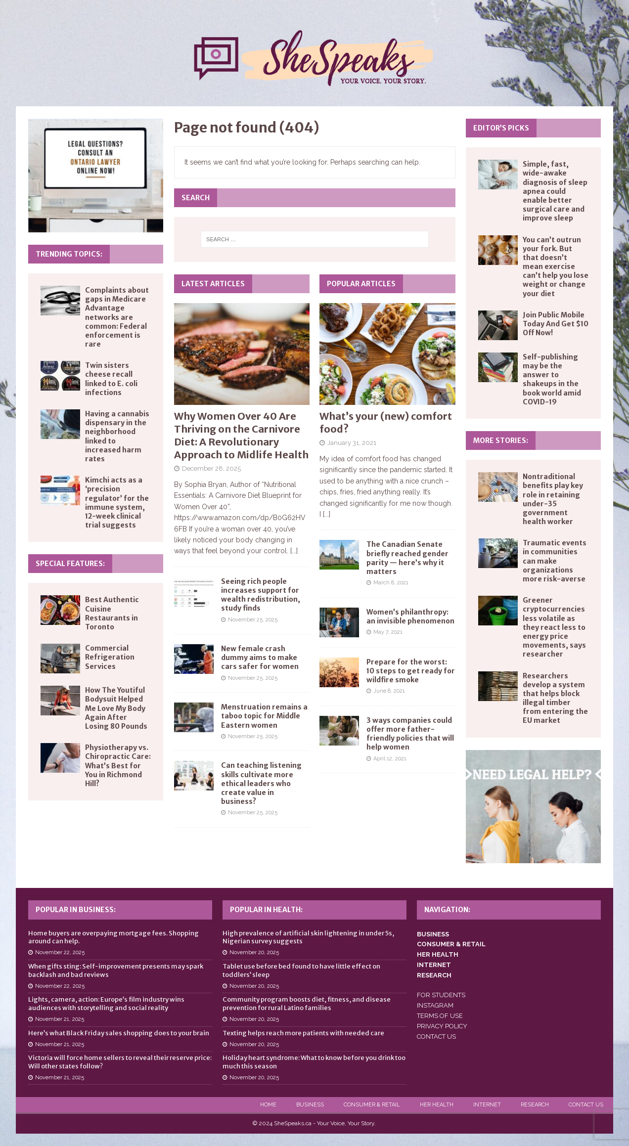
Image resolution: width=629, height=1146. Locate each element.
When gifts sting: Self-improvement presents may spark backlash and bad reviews (115, 970)
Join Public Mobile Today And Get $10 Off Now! (555, 323)
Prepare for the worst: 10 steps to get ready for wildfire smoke (410, 671)
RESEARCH (434, 975)
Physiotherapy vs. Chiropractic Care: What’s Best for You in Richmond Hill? (118, 765)
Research (535, 1105)
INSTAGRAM (435, 1005)
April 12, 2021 (389, 758)
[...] (294, 551)
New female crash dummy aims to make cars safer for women (260, 657)
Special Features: (70, 563)
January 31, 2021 (351, 442)
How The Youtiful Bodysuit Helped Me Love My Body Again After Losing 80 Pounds (116, 708)
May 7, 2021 (388, 632)
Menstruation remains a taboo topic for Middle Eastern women (264, 716)
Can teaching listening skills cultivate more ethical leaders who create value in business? (261, 783)
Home (268, 1105)
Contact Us (586, 1105)
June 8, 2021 (389, 691)
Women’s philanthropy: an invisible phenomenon (410, 616)
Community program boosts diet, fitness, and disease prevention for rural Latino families (307, 1003)
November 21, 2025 (59, 1019)
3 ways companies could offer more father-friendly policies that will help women (410, 734)
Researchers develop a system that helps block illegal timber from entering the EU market (555, 698)
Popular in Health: (266, 909)
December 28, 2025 (211, 468)
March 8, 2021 (390, 582)
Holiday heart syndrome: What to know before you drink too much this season (314, 1062)
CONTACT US (436, 1036)
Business (310, 1105)
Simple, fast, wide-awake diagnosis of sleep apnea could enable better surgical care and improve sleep (555, 191)
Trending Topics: (69, 254)
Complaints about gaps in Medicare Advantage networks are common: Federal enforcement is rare (117, 317)
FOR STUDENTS (441, 995)
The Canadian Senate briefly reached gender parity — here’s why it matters (407, 558)
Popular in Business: (76, 909)
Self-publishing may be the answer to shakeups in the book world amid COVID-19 (552, 379)
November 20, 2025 (254, 952)
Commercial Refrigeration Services (110, 657)
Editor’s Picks (501, 128)
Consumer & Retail (372, 1105)
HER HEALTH (437, 954)
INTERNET (434, 965)
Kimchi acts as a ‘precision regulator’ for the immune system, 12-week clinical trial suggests (117, 502)
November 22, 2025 (60, 952)
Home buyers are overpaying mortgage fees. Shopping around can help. (113, 937)
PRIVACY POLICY (442, 1026)
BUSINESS (433, 934)
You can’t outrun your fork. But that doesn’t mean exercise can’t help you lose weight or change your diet (555, 266)
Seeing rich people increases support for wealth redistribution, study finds (260, 595)
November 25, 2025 (252, 620)
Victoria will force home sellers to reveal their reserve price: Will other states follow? (120, 1062)
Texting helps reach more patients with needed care (303, 1033)
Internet (487, 1105)
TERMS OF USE (440, 1015)
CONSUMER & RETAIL (451, 944)
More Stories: (500, 440)
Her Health (436, 1105)
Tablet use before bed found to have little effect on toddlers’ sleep (301, 970)
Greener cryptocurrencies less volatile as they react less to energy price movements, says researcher (554, 627)
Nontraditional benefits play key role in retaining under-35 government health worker (553, 499)
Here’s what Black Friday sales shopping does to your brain (118, 1033)
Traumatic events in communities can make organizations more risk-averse (554, 560)
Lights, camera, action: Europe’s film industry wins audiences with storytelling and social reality (106, 1003)
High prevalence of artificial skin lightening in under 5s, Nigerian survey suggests (308, 937)
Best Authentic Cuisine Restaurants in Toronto (112, 613)
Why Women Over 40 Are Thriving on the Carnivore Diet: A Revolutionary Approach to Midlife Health (241, 435)
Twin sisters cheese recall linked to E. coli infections (111, 379)
